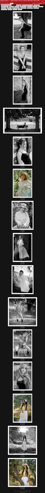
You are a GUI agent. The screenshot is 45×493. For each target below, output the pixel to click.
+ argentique (36, 5)
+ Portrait (19, 5)
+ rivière (11, 6)
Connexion (43, 1)
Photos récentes (36, 0)
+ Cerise (29, 6)
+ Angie (15, 9)
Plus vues (25, 0)
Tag (5, 3)
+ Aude (10, 9)
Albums (12, 0)
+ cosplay (41, 6)
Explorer (16, 0)
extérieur (11, 3)
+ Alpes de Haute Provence (27, 5)
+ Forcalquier (4, 9)
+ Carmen (35, 6)
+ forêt (20, 9)
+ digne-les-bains (5, 6)
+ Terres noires (23, 6)
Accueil (2, 3)
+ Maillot (17, 6)
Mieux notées (30, 0)
